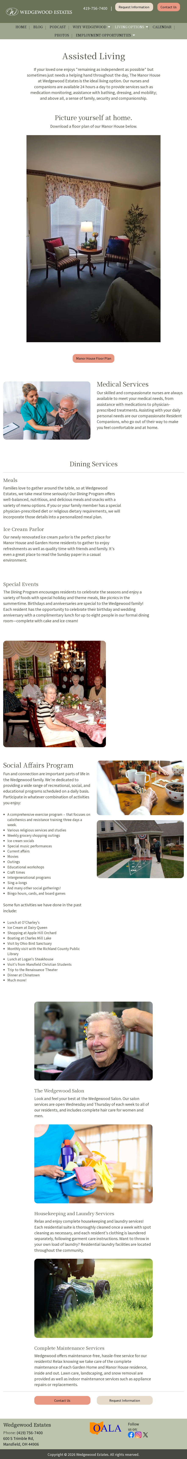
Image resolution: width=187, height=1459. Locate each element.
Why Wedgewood (89, 26)
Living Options (129, 26)
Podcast (58, 26)
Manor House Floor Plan (93, 358)
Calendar (162, 26)
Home (20, 26)
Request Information (134, 7)
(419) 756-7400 (30, 1432)
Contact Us (169, 7)
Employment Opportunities (103, 35)
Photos (61, 35)
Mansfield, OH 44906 (21, 1444)
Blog (38, 26)
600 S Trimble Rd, (18, 1438)
